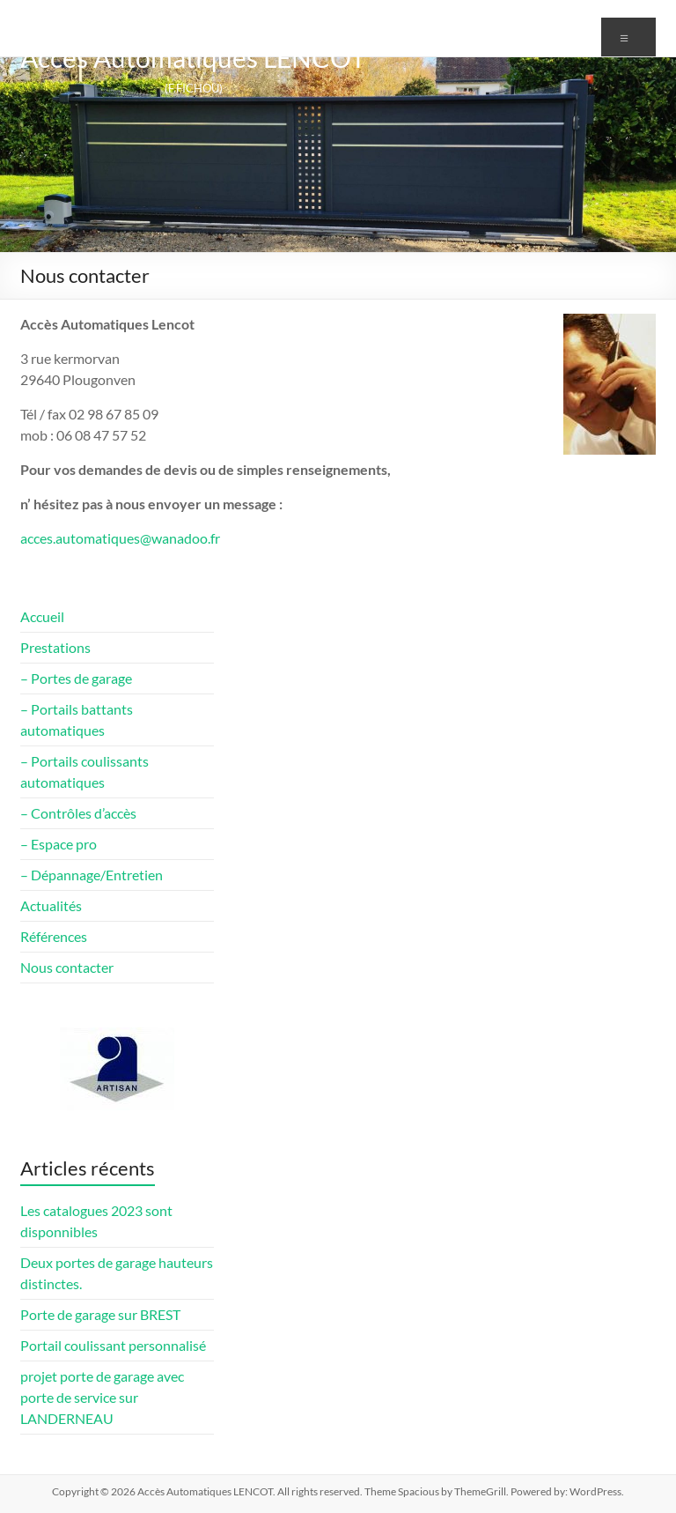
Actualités (51, 905)
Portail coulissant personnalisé (113, 1345)
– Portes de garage (76, 678)
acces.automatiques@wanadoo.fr (120, 538)
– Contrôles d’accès (78, 813)
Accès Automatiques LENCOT (193, 57)
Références (53, 936)
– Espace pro (58, 843)
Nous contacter (67, 967)
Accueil (42, 616)
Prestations (55, 647)
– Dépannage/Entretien (91, 874)
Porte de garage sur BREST (100, 1314)
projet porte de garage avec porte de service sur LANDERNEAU (102, 1397)
